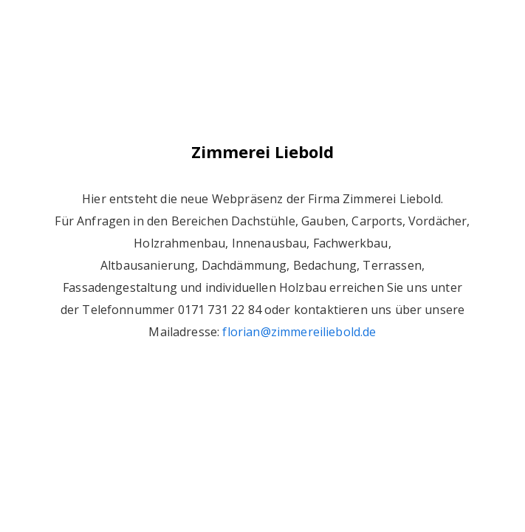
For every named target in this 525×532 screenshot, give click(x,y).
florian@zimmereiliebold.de (299, 332)
